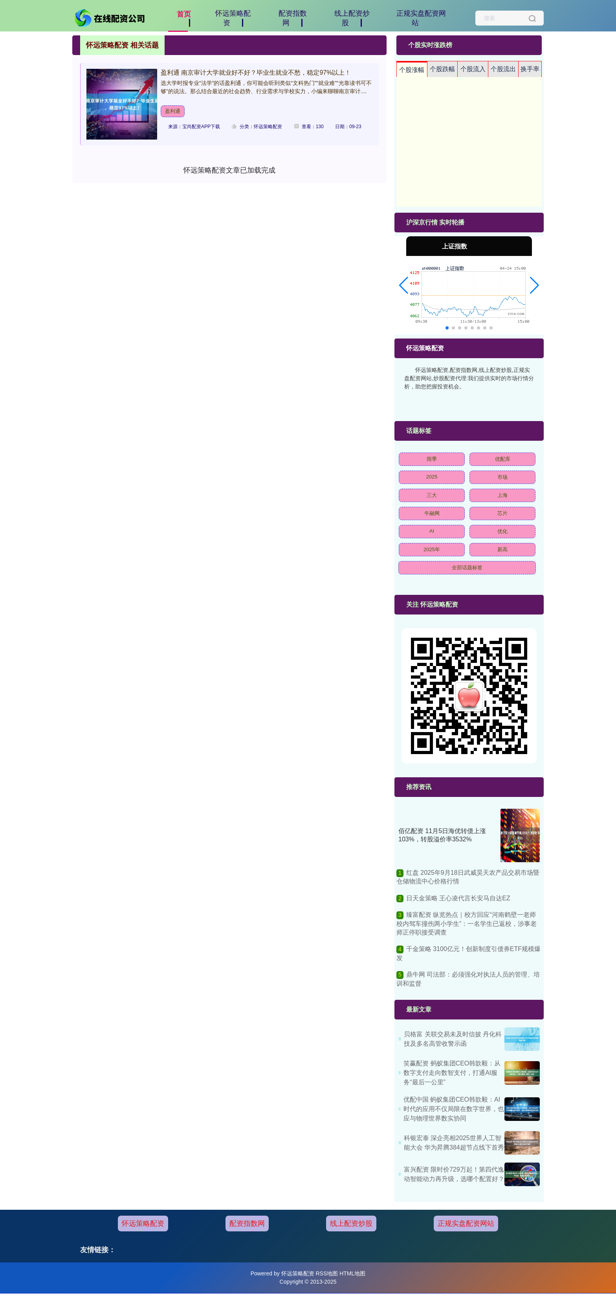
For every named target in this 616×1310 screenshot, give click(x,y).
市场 (502, 477)
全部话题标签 (467, 567)
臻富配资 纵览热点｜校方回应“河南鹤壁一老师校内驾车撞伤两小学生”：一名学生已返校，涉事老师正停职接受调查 (466, 923)
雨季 (432, 459)
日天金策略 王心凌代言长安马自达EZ (458, 898)
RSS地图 (326, 1273)
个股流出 (503, 69)
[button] (403, 285)
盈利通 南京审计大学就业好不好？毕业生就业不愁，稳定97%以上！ (256, 72)
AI (431, 531)
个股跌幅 (442, 69)
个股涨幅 (411, 69)
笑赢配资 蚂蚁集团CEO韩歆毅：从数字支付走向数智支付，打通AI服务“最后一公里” (451, 1073)
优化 (502, 531)
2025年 (432, 549)
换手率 (530, 69)
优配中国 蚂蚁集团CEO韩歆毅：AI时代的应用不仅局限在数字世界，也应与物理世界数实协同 (453, 1109)
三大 (432, 495)
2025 (432, 477)
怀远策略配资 (143, 1223)
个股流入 (473, 69)
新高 (502, 549)
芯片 (502, 513)
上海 (502, 495)
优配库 (502, 459)
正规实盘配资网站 (466, 1223)
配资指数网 (247, 1223)
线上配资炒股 (351, 1223)
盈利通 (172, 111)
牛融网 (432, 513)
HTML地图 (352, 1273)
